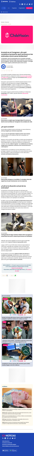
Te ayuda (5, 298)
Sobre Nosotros (5, 441)
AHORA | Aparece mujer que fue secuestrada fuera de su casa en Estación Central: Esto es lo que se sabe (16, 413)
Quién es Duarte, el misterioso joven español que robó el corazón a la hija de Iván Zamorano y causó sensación (15, 423)
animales (29, 77)
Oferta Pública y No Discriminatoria (10, 446)
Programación (22, 8)
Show (4, 322)
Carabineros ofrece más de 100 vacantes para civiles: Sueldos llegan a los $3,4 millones (16, 364)
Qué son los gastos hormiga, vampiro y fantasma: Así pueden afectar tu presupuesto (17, 410)
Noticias (2, 22)
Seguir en (5, 275)
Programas (14, 8)
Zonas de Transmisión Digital (9, 444)
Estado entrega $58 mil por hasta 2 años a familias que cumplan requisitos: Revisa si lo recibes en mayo (16, 318)
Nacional (7, 22)
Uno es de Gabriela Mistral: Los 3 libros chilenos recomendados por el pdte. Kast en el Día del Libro (17, 416)
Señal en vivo (29, 8)
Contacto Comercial (7, 442)
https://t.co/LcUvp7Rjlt (17, 268)
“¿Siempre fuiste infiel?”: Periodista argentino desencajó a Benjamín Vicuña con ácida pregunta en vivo (17, 341)
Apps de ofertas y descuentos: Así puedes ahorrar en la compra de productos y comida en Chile (15, 420)
